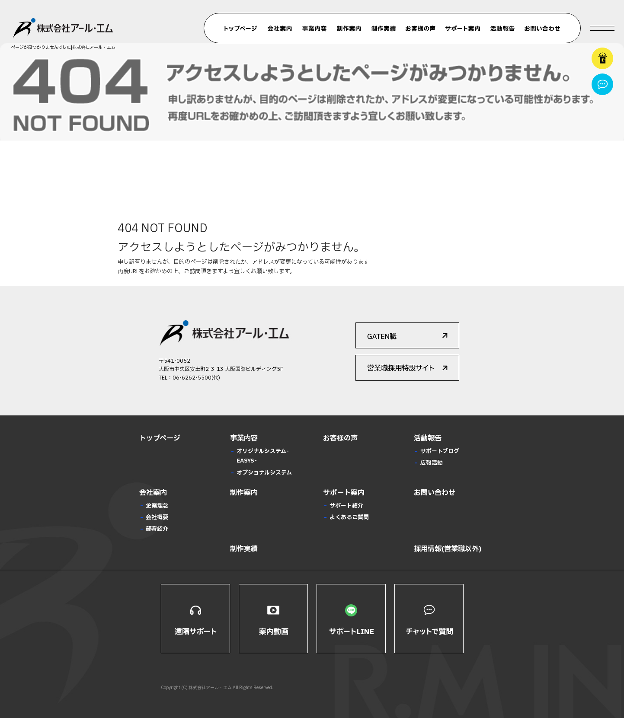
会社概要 (157, 517)
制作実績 (383, 28)
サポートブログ (439, 451)
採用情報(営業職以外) (447, 549)
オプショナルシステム (264, 473)
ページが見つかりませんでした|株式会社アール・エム (63, 47)
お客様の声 (420, 28)
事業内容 (314, 28)
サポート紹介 (346, 505)
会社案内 (279, 28)
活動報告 (502, 28)
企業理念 (157, 505)
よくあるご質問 (349, 517)
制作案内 (349, 28)
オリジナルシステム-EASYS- (263, 456)
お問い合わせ (542, 28)
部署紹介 (157, 529)
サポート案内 (462, 28)
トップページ (240, 28)
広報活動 (431, 463)
